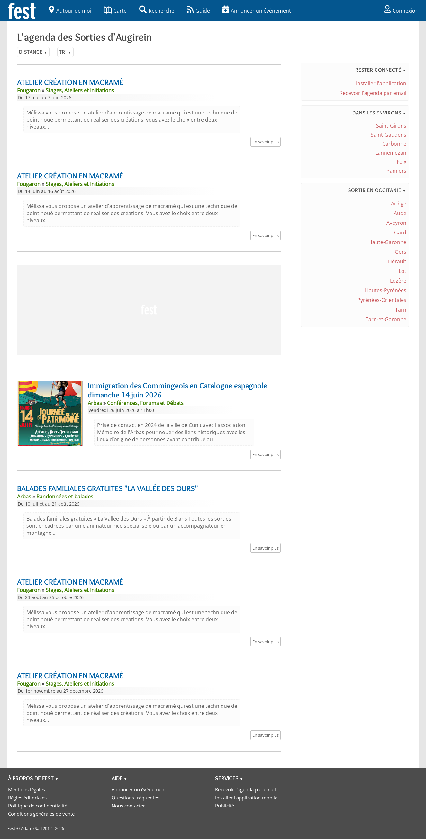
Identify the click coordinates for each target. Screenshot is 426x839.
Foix (401, 161)
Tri (65, 52)
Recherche (156, 10)
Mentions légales (26, 789)
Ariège (398, 203)
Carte (115, 10)
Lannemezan (390, 152)
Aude (400, 213)
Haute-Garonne (387, 242)
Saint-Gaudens (388, 134)
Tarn (400, 309)
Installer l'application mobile (246, 797)
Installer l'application (381, 83)
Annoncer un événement (256, 10)
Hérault (397, 261)
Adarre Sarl (31, 828)
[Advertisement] (149, 310)
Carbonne (394, 143)
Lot (402, 271)
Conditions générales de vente (41, 813)
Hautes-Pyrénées (385, 290)
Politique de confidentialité (37, 805)
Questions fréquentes (135, 797)
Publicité (224, 805)
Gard (400, 232)
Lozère (398, 280)
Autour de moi (70, 10)
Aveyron (396, 222)
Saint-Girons (391, 125)
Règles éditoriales (27, 797)
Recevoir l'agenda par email (373, 92)
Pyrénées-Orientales (381, 300)
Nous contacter (128, 805)
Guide (198, 10)
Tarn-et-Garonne (386, 319)
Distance (33, 52)
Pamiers (396, 170)
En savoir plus (265, 142)
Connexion (401, 10)
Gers (400, 251)
